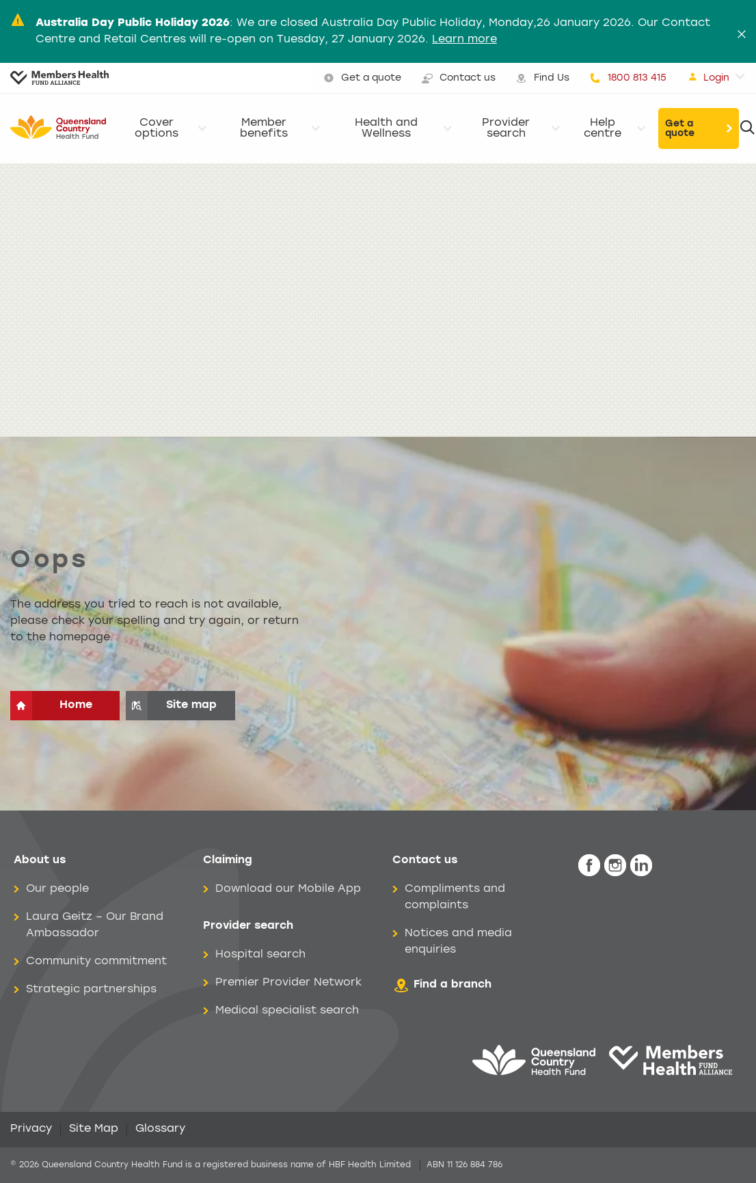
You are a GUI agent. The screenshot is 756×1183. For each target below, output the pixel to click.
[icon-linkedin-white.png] (641, 865)
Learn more (464, 39)
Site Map (93, 1129)
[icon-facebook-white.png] (589, 865)
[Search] (747, 128)
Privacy (31, 1129)
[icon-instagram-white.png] (615, 865)
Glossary (160, 1129)
